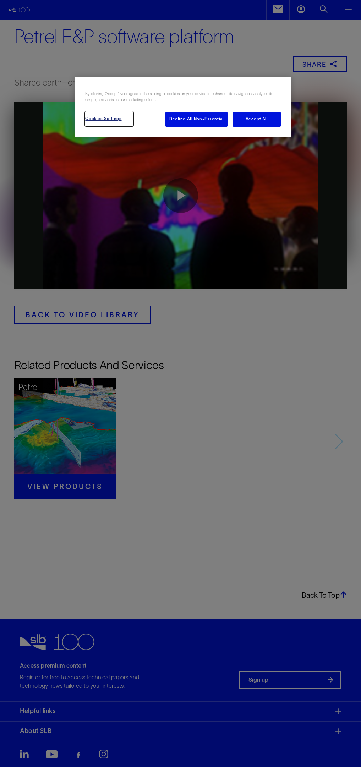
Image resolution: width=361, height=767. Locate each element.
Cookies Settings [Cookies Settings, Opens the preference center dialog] (103, 118)
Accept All (257, 119)
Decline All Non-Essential (196, 119)
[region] (183, 107)
